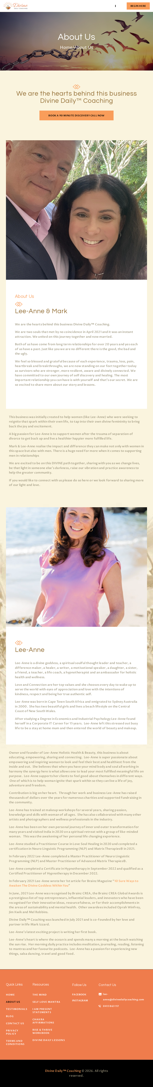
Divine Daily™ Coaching (63, 1071)
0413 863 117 (111, 1006)
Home (66, 47)
